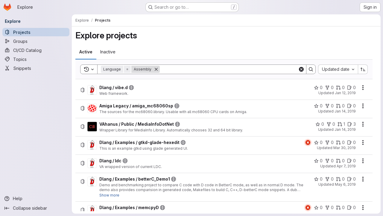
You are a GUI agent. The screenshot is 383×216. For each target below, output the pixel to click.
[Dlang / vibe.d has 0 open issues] (351, 87)
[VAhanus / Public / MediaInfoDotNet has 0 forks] (330, 124)
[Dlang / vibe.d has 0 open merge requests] (340, 87)
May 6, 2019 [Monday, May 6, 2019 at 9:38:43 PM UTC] (345, 184)
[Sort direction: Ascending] (363, 69)
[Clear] (301, 69)
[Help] (35, 198)
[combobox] (338, 69)
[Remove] (156, 69)
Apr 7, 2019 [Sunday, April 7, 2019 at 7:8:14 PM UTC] (346, 166)
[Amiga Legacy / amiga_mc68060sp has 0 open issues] (351, 106)
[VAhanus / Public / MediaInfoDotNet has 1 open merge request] (341, 124)
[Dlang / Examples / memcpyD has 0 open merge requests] (340, 207)
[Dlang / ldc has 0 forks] (329, 160)
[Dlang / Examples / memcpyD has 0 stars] (318, 207)
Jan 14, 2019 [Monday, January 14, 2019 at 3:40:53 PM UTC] (345, 111)
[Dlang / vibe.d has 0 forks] (329, 87)
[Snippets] (35, 68)
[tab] (85, 51)
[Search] (229, 69)
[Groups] (35, 41)
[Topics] (35, 59)
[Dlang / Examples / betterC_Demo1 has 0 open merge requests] (340, 179)
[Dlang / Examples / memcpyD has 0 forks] (329, 207)
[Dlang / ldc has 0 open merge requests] (340, 160)
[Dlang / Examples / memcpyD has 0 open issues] (351, 207)
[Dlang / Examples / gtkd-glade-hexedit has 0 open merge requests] (340, 142)
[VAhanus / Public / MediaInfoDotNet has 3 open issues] (351, 124)
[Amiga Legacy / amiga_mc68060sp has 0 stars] (318, 106)
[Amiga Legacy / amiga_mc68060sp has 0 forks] (329, 106)
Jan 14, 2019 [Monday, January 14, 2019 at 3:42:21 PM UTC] (345, 129)
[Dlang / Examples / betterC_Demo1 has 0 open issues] (351, 179)
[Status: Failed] (307, 142)
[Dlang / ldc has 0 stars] (318, 160)
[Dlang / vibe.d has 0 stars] (318, 87)
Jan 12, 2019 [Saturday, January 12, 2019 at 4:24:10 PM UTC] (345, 93)
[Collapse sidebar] (35, 208)
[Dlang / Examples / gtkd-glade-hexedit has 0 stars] (318, 142)
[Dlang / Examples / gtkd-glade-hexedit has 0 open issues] (351, 142)
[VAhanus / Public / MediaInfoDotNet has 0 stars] (319, 124)
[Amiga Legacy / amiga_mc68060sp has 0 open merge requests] (340, 106)
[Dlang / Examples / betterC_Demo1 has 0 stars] (318, 179)
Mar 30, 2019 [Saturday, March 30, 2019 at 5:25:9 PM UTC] (344, 148)
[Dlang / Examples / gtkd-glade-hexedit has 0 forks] (329, 142)
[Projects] (35, 32)
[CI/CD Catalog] (35, 50)
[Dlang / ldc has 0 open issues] (351, 160)
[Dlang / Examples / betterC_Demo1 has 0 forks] (329, 179)
